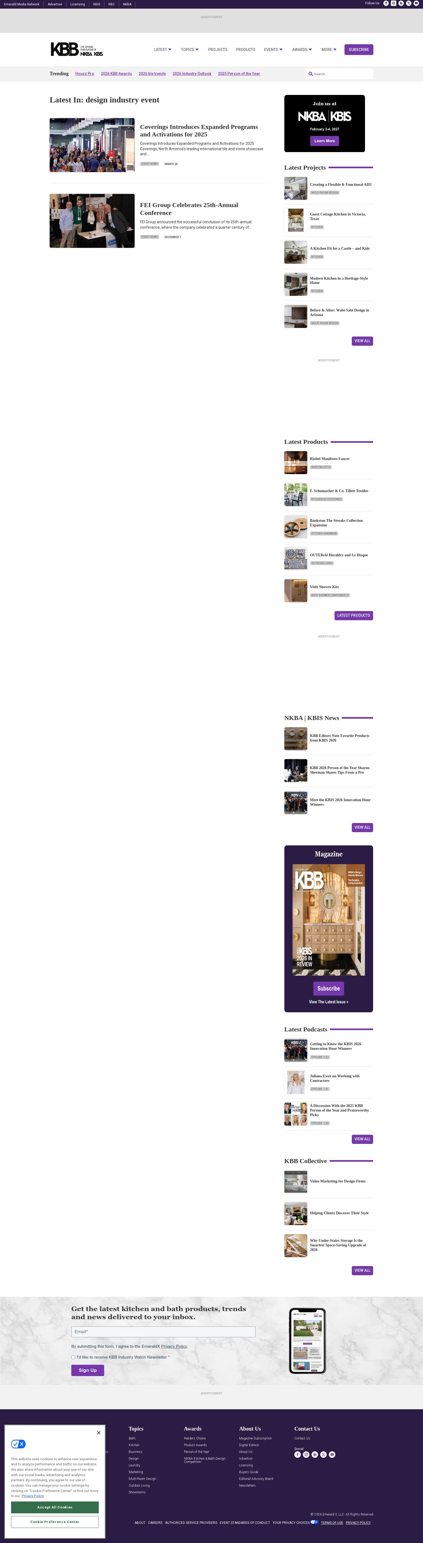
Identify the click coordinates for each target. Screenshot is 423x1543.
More (327, 50)
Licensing (77, 4)
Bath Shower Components (330, 595)
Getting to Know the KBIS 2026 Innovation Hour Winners (335, 1046)
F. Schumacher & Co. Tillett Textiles (339, 491)
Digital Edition (249, 1445)
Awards (300, 50)
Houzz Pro (84, 73)
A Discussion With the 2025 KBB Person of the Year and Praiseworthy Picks (339, 1110)
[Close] (99, 1433)
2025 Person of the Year (239, 73)
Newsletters (247, 1485)
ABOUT (140, 1523)
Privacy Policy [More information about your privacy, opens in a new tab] (33, 1496)
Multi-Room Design (324, 192)
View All (362, 341)
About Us (246, 1452)
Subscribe (359, 49)
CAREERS (155, 1523)
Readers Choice (195, 1438)
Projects (217, 50)
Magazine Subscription (255, 1438)
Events (271, 50)
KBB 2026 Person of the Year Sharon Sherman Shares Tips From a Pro (340, 770)
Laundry (134, 1465)
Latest (160, 50)
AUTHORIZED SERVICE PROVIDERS (191, 1523)
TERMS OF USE (332, 1523)
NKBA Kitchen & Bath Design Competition (205, 1460)
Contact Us (302, 1438)
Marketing (136, 1472)
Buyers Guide (248, 1472)
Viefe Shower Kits (324, 587)
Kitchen (317, 227)
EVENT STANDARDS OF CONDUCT (245, 1523)
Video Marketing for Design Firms (338, 1181)
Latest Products (353, 615)
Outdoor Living (322, 563)
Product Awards (195, 1445)
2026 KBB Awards (116, 73)
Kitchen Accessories (326, 499)
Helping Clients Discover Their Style (339, 1213)
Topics (187, 50)
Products (245, 50)
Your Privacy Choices (291, 1523)
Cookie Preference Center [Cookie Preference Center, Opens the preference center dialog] (55, 1522)
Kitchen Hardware (324, 533)
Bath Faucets (320, 467)
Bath (132, 1438)
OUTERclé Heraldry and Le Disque (339, 555)
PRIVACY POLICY (358, 1523)
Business (135, 1452)
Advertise (55, 4)
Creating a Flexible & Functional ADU (341, 185)
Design (134, 1458)
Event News (149, 163)
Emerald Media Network (21, 4)
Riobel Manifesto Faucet (329, 459)
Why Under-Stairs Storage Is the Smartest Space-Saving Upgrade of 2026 (338, 1245)
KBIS (96, 4)
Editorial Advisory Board (256, 1479)
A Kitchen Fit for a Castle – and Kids (340, 248)
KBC (111, 4)
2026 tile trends (152, 73)
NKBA (127, 4)
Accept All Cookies (55, 1507)
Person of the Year (196, 1452)
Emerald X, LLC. (334, 1514)
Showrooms (137, 1492)
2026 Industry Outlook (192, 73)
